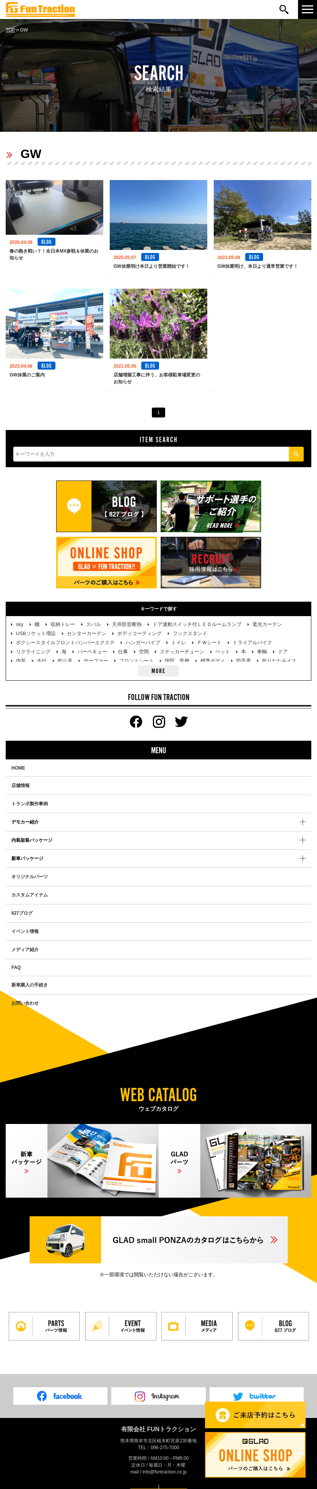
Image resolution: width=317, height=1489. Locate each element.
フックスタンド (190, 626)
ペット (222, 644)
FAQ (16, 960)
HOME (18, 760)
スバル (93, 617)
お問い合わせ (25, 996)
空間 (144, 644)
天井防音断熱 (127, 617)
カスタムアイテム (29, 887)
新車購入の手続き (29, 977)
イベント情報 (25, 924)
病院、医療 (177, 653)
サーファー (96, 653)
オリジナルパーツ (29, 869)
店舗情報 (20, 778)
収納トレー (62, 617)
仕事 (123, 644)
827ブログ (22, 906)
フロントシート (136, 653)
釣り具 (65, 653)
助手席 (243, 653)
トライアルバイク (252, 635)
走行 (42, 653)
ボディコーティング (139, 626)
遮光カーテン (267, 617)
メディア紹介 (25, 942)
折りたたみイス (279, 653)
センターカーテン (86, 626)
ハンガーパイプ (143, 635)
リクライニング (33, 644)
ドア (283, 644)
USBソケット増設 (36, 626)
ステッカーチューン (182, 644)
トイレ (178, 635)
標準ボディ (212, 653)
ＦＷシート (209, 635)
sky (20, 617)
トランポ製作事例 (29, 796)
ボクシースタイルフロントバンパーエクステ (65, 635)
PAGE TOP (158, 1481)
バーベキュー (92, 644)
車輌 (262, 644)
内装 (21, 653)
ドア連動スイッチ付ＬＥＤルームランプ (197, 617)
